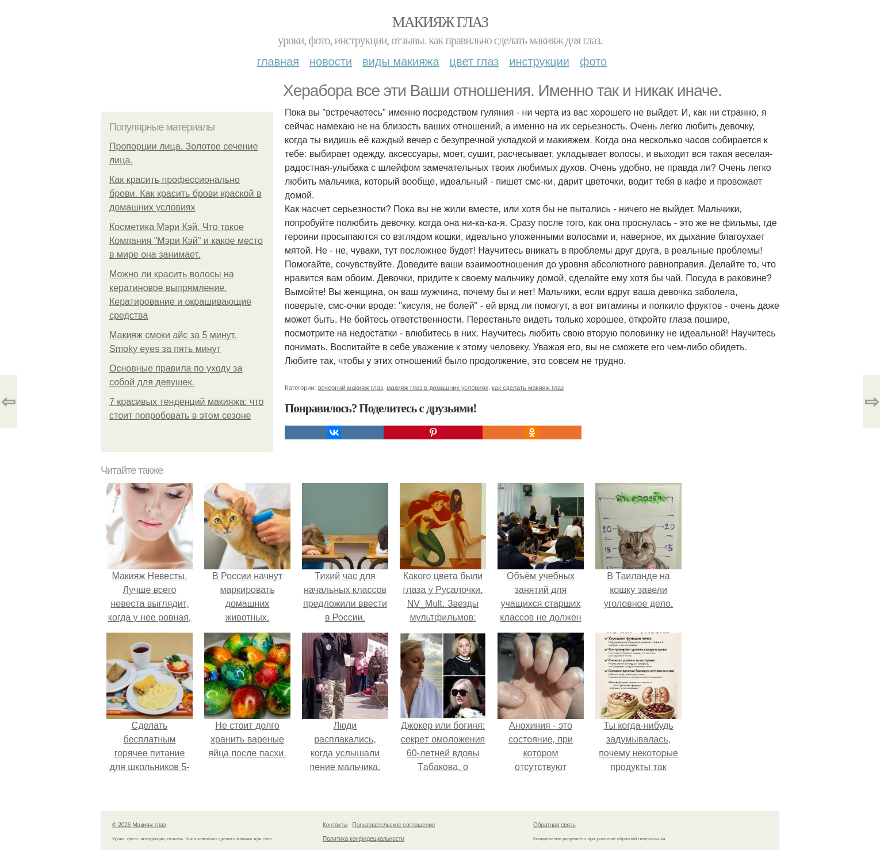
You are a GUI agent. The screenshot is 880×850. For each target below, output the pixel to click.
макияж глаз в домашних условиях (437, 387)
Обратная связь (554, 825)
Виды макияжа (400, 61)
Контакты (335, 825)
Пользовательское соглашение (394, 825)
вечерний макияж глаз (350, 387)
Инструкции (539, 61)
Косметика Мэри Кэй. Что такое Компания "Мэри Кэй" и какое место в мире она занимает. (186, 240)
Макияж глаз (440, 22)
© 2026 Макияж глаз (139, 825)
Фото (593, 61)
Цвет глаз (474, 61)
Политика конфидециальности (363, 839)
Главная (278, 61)
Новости (330, 61)
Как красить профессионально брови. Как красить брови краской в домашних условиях (185, 193)
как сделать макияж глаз (528, 387)
